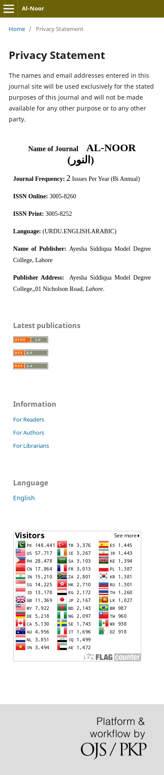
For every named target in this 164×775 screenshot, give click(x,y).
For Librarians (31, 446)
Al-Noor (33, 8)
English (24, 498)
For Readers (28, 419)
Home (17, 29)
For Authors (28, 432)
